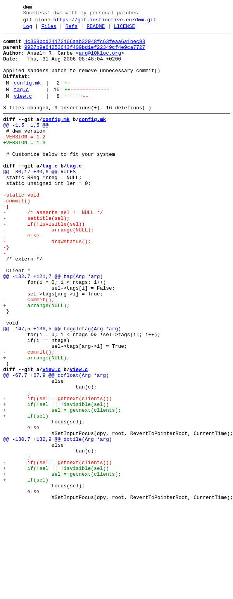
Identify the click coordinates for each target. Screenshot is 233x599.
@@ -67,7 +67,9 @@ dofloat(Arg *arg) (56, 443)
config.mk (27, 95)
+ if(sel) (25, 492)
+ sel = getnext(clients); (62, 485)
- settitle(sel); (36, 255)
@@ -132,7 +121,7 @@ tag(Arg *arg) (53, 325)
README (95, 29)
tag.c (21, 103)
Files (48, 29)
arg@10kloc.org (100, 60)
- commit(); (29, 353)
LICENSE (124, 29)
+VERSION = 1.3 (24, 164)
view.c (23, 111)
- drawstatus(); (47, 283)
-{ (6, 241)
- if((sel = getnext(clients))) (57, 471)
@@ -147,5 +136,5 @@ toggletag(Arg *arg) (62, 388)
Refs (72, 29)
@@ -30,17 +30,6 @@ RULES (39, 199)
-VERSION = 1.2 (24, 157)
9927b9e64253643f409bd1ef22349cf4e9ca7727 (84, 53)
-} (6, 290)
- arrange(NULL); (48, 269)
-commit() (16, 234)
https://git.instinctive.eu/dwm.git (105, 22)
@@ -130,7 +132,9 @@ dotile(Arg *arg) (57, 520)
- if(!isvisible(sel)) (44, 262)
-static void (21, 227)
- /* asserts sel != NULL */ (53, 248)
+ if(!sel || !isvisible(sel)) (56, 478)
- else (21, 276)
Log (27, 29)
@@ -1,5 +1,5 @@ (25, 143)
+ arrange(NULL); (36, 360)
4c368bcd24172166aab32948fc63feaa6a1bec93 (84, 46)
